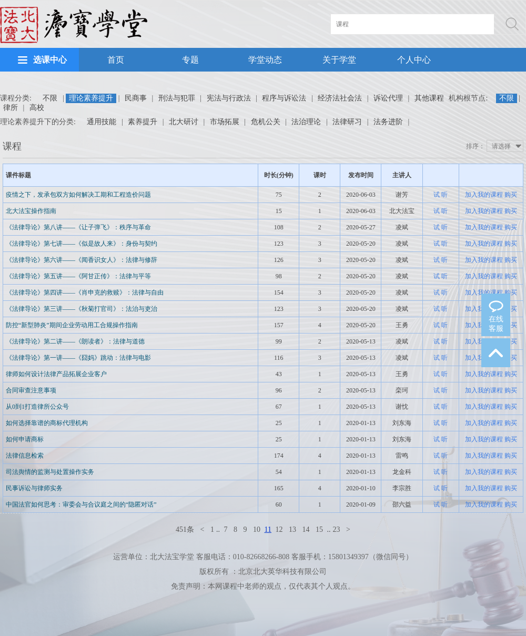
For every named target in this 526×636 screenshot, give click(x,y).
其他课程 (429, 98)
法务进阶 (388, 122)
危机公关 (265, 122)
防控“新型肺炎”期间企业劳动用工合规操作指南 (72, 325)
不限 (50, 98)
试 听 (440, 194)
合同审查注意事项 (31, 390)
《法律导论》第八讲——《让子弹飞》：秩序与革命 (78, 227)
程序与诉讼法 (284, 98)
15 (319, 529)
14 (305, 529)
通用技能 (101, 122)
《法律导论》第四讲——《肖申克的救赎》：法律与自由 (85, 292)
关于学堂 (339, 59)
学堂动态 (265, 59)
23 (336, 529)
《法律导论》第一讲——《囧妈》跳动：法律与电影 (78, 357)
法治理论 (306, 122)
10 (256, 529)
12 (278, 529)
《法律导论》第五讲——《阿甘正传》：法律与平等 (78, 276)
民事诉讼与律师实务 (34, 488)
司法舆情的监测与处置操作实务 (50, 472)
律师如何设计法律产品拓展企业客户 (56, 374)
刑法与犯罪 (176, 98)
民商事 (136, 98)
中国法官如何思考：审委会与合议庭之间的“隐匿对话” (81, 504)
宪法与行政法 (229, 98)
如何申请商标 (25, 439)
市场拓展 (224, 122)
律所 (10, 108)
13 (292, 529)
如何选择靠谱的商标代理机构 (47, 423)
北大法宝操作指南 (31, 211)
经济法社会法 (340, 98)
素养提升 (142, 122)
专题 (190, 59)
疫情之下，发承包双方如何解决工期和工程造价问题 (78, 194)
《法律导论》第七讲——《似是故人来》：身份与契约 (81, 243)
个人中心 (414, 59)
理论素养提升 (91, 98)
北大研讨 (183, 122)
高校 (36, 108)
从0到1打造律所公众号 (37, 406)
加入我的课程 (484, 194)
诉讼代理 (388, 98)
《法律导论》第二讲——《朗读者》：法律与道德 (75, 341)
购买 (510, 194)
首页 (115, 59)
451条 (185, 529)
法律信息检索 (25, 455)
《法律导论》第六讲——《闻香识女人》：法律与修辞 (81, 260)
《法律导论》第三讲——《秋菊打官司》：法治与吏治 (81, 308)
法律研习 (347, 122)
